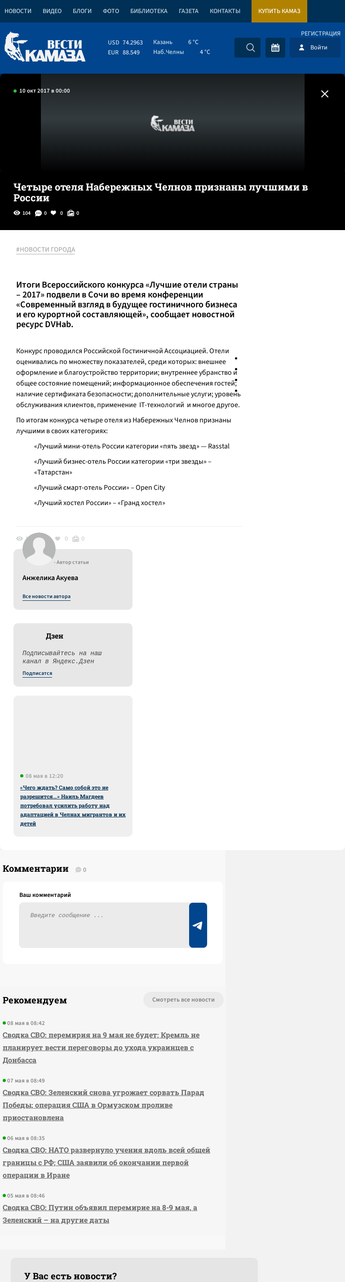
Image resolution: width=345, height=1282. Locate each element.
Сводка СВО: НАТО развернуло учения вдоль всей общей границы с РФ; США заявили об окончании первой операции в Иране (70, 1005)
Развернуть (172, 1222)
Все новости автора (245, 260)
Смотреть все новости (102, 811)
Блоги (82, 11)
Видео (52, 11)
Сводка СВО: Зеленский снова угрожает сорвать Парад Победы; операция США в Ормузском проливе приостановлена (68, 934)
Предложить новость (256, 840)
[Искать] (251, 48)
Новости (17, 11)
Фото (111, 11)
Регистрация (321, 33)
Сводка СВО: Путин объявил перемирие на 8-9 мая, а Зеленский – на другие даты (68, 1068)
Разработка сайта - (310, 1257)
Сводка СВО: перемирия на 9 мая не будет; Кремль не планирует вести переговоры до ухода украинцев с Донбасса (65, 864)
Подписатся (236, 337)
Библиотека (149, 11)
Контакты (225, 11)
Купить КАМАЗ (279, 11)
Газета (189, 11)
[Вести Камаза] (44, 47)
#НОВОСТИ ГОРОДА (51, 250)
